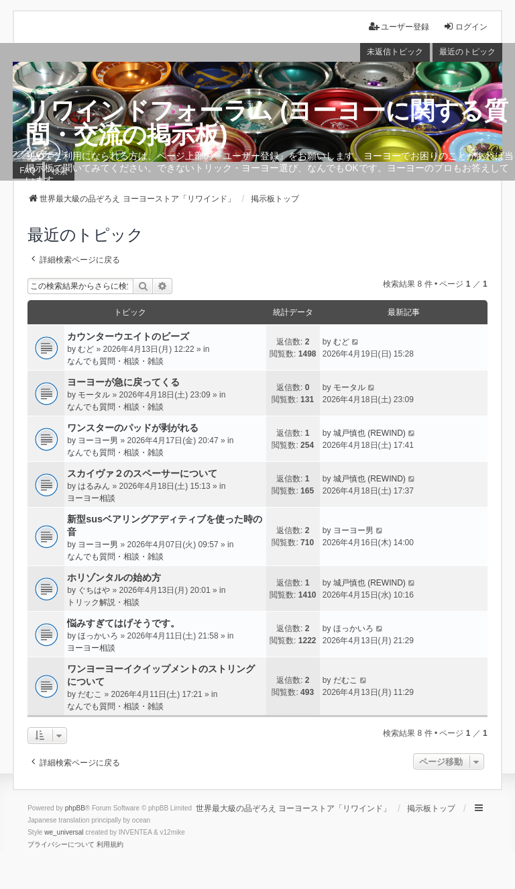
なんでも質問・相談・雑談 (115, 361)
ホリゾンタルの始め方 (114, 577)
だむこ (90, 694)
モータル (94, 395)
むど (86, 349)
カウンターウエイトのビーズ (128, 336)
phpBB (75, 808)
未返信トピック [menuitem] (395, 51)
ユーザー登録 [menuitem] (399, 26)
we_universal (63, 832)
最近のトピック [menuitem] (467, 51)
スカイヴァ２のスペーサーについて (142, 473)
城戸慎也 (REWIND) (369, 433)
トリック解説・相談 (103, 602)
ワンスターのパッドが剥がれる (132, 427)
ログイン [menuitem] (465, 26)
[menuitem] (61, 845)
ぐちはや (94, 590)
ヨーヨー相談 (91, 498)
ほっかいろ (98, 636)
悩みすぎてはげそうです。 (123, 623)
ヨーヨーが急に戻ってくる (123, 382)
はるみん (94, 486)
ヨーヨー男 (98, 440)
